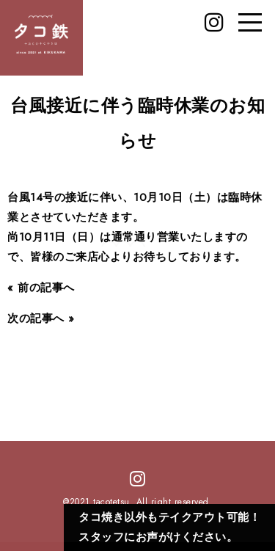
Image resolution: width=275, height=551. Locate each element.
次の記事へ (36, 318)
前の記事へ (46, 288)
